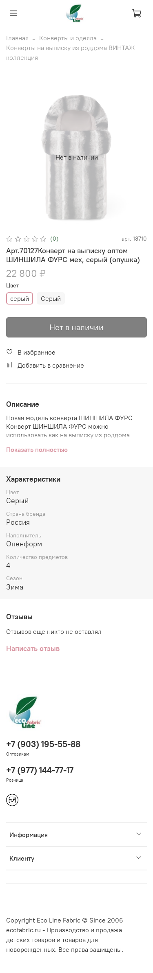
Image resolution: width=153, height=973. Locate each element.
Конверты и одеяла (68, 38)
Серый (51, 298)
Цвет (12, 285)
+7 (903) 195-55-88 (43, 744)
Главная (17, 38)
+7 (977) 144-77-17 (39, 770)
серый (19, 298)
